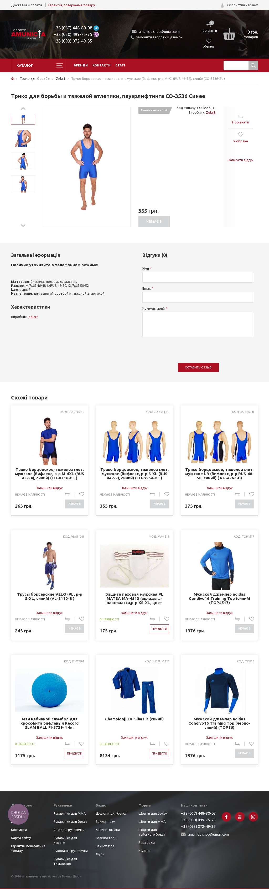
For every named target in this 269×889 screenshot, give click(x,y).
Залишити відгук (49, 488)
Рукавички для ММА (70, 813)
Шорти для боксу (152, 813)
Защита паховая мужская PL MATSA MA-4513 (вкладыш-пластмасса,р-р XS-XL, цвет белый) (134, 598)
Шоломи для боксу (111, 813)
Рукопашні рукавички (71, 850)
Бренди (81, 65)
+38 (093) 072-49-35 (73, 41)
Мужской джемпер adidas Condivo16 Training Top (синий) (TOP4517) (219, 598)
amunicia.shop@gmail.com (159, 31)
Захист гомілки (108, 829)
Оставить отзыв (198, 367)
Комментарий (153, 308)
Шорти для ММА (152, 821)
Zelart (210, 112)
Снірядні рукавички (69, 829)
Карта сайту (21, 838)
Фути (100, 854)
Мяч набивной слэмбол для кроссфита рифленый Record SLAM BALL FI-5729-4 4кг (49, 723)
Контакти (101, 65)
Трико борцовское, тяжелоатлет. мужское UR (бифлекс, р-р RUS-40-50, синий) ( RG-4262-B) (219, 473)
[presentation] (182, 347)
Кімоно (144, 850)
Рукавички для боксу (70, 821)
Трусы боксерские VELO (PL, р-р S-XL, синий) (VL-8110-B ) (49, 596)
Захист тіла (105, 846)
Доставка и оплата (26, 5)
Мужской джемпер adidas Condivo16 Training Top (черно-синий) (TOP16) (219, 723)
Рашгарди (146, 842)
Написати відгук (241, 160)
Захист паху (105, 821)
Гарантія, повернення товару (71, 5)
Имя (145, 268)
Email (146, 288)
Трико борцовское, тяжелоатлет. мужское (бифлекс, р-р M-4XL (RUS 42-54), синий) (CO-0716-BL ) (49, 473)
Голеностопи (106, 838)
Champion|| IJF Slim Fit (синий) (134, 719)
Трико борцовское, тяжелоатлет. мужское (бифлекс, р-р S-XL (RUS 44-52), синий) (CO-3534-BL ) (134, 473)
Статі (120, 65)
